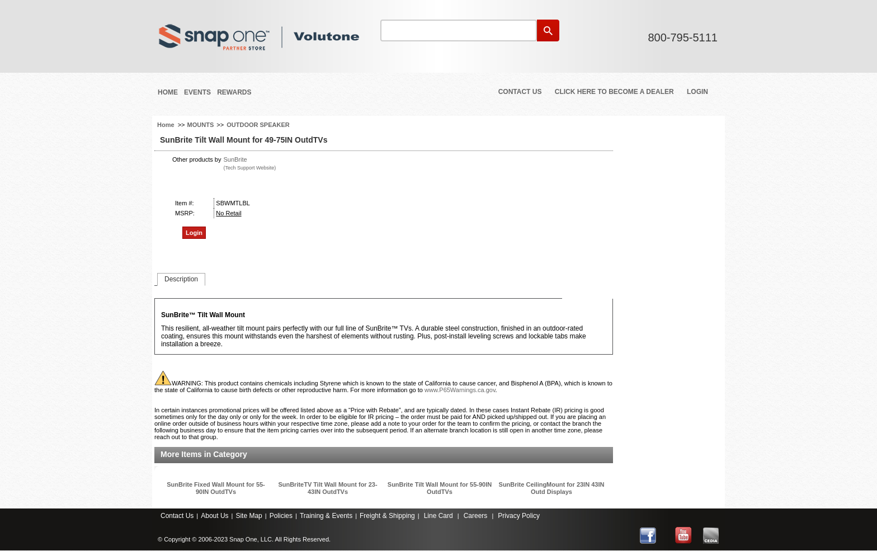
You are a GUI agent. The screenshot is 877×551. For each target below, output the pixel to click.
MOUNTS (200, 124)
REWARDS (234, 92)
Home (168, 92)
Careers (476, 516)
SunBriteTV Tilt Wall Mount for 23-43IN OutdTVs (327, 488)
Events (197, 92)
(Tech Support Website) (249, 168)
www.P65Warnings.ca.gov (460, 390)
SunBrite (235, 159)
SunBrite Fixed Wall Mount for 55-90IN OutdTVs (216, 488)
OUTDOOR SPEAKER (258, 124)
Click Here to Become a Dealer (614, 92)
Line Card (438, 516)
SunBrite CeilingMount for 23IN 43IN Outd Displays (552, 488)
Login (697, 92)
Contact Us (520, 92)
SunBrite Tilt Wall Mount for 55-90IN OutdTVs (440, 488)
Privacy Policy (519, 516)
